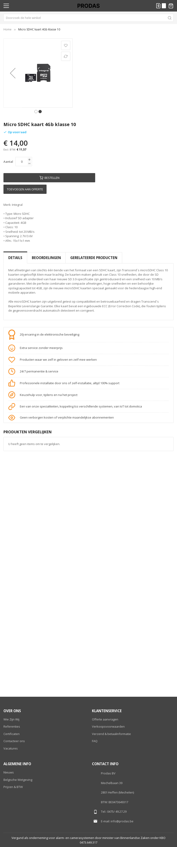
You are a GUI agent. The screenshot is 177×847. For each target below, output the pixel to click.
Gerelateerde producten (93, 257)
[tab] (15, 257)
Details (15, 257)
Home (7, 29)
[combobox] (88, 18)
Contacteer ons (14, 741)
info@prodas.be (122, 821)
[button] (12, 73)
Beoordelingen (46, 257)
